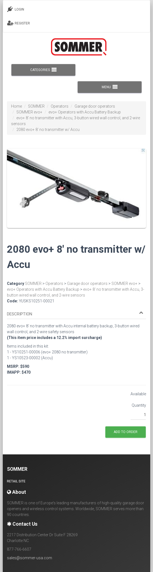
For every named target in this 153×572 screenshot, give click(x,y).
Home (16, 106)
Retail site (16, 481)
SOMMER (36, 106)
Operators (59, 106)
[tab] (76, 311)
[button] (75, 314)
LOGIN (15, 9)
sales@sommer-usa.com (29, 558)
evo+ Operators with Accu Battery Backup (85, 112)
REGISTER (18, 23)
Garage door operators (95, 106)
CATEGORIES (43, 69)
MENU (110, 87)
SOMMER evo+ (29, 112)
